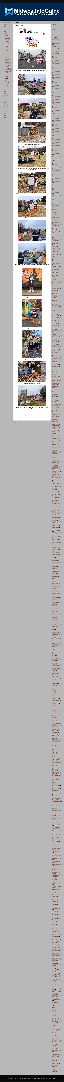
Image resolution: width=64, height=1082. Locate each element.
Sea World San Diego (56, 805)
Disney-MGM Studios (56, 380)
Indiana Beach (55, 525)
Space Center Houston (55, 929)
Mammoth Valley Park (56, 614)
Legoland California (56, 593)
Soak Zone (54, 921)
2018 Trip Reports (56, 93)
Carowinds (54, 309)
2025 (5, 26)
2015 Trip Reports (56, 85)
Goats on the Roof (56, 477)
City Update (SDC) (7, 60)
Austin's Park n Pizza (56, 243)
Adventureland (55, 220)
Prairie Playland (55, 688)
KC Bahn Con (55, 552)
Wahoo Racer (55, 996)
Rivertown (54, 705)
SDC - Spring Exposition (55, 770)
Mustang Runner (55, 637)
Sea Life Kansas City (56, 793)
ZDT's (53, 1069)
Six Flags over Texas (56, 883)
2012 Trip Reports (56, 77)
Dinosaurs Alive (55, 376)
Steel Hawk (54, 951)
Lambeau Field (55, 583)
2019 (5, 91)
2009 (5, 109)
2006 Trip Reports (56, 60)
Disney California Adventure (55, 378)
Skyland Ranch (55, 898)
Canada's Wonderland (56, 306)
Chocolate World (55, 328)
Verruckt (54, 994)
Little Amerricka (55, 597)
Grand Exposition (55, 483)
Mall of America (55, 613)
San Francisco (55, 728)
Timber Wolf (54, 974)
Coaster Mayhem (55, 344)
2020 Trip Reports (56, 99)
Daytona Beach (55, 366)
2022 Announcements (56, 184)
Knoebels (54, 573)
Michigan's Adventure (56, 619)
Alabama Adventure (56, 226)
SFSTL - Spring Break (56, 837)
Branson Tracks (55, 288)
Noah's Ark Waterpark (56, 650)
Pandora (54, 666)
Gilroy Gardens (55, 472)
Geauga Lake (55, 465)
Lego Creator (55, 589)
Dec (6, 33)
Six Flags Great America (55, 870)
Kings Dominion (55, 569)
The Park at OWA (56, 969)
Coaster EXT (55, 341)
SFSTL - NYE (55, 833)
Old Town (54, 660)
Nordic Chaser (55, 653)
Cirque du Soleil (55, 331)
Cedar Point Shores (56, 325)
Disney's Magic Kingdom (55, 392)
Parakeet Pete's (55, 668)
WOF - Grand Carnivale (55, 1022)
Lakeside (54, 581)
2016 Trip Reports (56, 88)
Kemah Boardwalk (56, 554)
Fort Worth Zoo (55, 446)
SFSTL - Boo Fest (29, 417)
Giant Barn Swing (56, 471)
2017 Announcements (56, 156)
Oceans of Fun (55, 39)
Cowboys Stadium (56, 356)
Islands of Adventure (56, 530)
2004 (5, 119)
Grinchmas (54, 485)
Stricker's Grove (55, 955)
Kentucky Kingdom (56, 562)
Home (32, 423)
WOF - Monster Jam (56, 1035)
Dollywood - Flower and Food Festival (56, 398)
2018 (5, 93)
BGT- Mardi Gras (55, 254)
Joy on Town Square (56, 536)
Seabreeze (54, 808)
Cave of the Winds (56, 317)
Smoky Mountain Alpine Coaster (55, 904)
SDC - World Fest (56, 785)
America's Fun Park (56, 231)
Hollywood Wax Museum (55, 501)
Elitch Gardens (55, 421)
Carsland (54, 312)
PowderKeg (54, 683)
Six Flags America (56, 854)
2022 (5, 31)
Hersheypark (55, 497)
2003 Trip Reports (56, 53)
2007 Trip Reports (56, 63)
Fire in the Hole (55, 438)
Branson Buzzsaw (56, 280)
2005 (5, 117)
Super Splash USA (56, 956)
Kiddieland (54, 566)
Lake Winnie (54, 579)
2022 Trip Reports (21, 417)
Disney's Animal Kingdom (55, 384)
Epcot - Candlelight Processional (56, 425)
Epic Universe (55, 430)
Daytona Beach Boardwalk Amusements (55, 369)
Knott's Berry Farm (56, 574)
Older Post (46, 423)
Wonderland (54, 1054)
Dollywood (54, 396)
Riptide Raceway (55, 700)
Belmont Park (55, 251)
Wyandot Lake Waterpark (55, 1066)
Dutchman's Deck (56, 417)
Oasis (53, 29)
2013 (5, 102)
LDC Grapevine (55, 586)
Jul (5, 78)
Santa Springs (55, 732)
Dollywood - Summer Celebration (56, 405)
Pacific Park (54, 665)
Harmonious (54, 491)
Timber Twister (55, 973)
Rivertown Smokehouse (55, 707)
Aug (6, 76)
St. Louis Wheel (55, 944)
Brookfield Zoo (55, 291)
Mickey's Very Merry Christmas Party (56, 623)
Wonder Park (55, 1052)
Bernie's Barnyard (56, 253)
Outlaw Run (54, 663)
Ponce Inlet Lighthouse (54, 681)
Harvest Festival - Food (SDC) (8, 72)
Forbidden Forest (55, 444)
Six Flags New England (55, 879)
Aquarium (54, 235)
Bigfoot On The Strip (56, 258)
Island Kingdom (55, 528)
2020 (5, 89)
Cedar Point (54, 323)
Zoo (53, 1072)
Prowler (53, 689)
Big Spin (54, 256)
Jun (6, 80)
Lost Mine (54, 600)
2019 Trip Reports (56, 96)
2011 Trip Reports (56, 74)
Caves (53, 319)
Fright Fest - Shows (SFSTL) (7, 47)
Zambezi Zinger (55, 1067)
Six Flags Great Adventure (55, 867)
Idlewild (53, 522)
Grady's (53, 481)
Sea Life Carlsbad (56, 788)
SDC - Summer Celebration (55, 777)
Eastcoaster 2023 (56, 419)
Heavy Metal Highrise (56, 494)
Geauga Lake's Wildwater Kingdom (56, 468)
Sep (6, 74)
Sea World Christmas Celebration (56, 799)
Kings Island (54, 571)
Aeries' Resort (55, 225)
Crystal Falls (54, 361)
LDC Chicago (55, 584)
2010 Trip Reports (56, 71)
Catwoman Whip (55, 315)
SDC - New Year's (56, 762)
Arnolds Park (55, 241)
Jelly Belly (54, 535)
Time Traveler (55, 976)
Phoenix (54, 671)
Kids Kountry (55, 568)
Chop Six (54, 329)
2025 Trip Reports (56, 110)
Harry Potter (54, 492)
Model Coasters (55, 624)
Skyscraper (54, 899)
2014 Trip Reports (56, 82)
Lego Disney (54, 591)
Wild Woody (54, 1005)
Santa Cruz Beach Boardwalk (56, 730)
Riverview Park (55, 709)
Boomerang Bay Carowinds (55, 273)
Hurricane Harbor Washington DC (55, 517)
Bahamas (54, 246)
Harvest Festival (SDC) (8, 66)
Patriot (53, 670)
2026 (5, 24)
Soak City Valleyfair (56, 915)
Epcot (53, 422)
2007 (5, 113)
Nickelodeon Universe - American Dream (56, 646)
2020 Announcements (56, 173)
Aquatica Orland (55, 240)
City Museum (55, 333)
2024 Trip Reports (56, 198)
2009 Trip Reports (56, 68)
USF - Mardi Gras (56, 991)
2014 (5, 100)
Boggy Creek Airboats (56, 263)
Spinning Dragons (56, 931)
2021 (5, 88)
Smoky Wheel (55, 911)
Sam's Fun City (55, 726)
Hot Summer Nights (56, 503)
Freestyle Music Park (56, 447)
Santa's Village (55, 734)
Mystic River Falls (56, 638)
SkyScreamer (55, 901)
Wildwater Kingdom (56, 1010)
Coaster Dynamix (55, 339)
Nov (6, 35)
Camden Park (55, 304)
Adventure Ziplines (56, 219)
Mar (6, 85)
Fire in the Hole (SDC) (8, 57)
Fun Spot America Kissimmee (56, 456)
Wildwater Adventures (56, 1007)
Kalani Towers (55, 547)
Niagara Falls (55, 643)
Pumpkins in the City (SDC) (8, 63)
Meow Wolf (54, 617)
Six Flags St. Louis (38, 417)
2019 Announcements (56, 167)
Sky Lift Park (55, 894)
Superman (54, 960)
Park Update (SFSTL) (7, 39)
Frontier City (54, 450)
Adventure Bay (55, 214)
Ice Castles (54, 518)
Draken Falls (55, 416)
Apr (6, 83)
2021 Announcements (56, 178)
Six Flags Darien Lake (56, 855)
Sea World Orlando (56, 801)
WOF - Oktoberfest (56, 1041)
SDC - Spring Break (56, 766)
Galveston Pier (55, 460)
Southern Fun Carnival (55, 924)
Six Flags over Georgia (55, 881)
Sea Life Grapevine (56, 790)
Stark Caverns (55, 950)
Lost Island (54, 599)
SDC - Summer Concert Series (55, 780)
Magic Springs (55, 609)
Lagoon (53, 578)
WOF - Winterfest (55, 1048)
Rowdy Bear (54, 717)
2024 (5, 28)
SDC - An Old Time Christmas (56, 742)
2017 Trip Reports (56, 91)
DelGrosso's (54, 374)
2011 (5, 106)
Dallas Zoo (54, 362)
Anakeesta (54, 234)
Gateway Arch (55, 462)
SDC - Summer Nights (57, 782)
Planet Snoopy (55, 676)
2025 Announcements (56, 202)
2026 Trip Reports (56, 209)
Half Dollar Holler (55, 486)
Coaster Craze (55, 337)
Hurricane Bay (55, 506)
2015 (5, 99)
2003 (5, 120)
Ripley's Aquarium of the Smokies (56, 696)
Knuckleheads (55, 576)
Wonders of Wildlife (56, 1056)
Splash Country (55, 936)
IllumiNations (55, 523)
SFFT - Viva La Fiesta (56, 815)
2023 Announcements (56, 189)
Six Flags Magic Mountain (55, 876)
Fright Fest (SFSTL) (7, 51)
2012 (5, 104)
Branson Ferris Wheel (56, 284)
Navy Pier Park (55, 640)
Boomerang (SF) (55, 268)
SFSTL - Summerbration (55, 841)
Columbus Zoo (55, 349)
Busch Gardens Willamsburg (55, 300)
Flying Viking (55, 442)
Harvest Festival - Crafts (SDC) (8, 69)
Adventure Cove (55, 217)
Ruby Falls (54, 719)
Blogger (54, 1078)
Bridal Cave (54, 290)
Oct (6, 37)
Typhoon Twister (55, 981)
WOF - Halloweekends (55, 1027)
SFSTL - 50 (54, 821)
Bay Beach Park (55, 248)
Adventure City (55, 215)
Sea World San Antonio (55, 804)
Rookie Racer (55, 715)
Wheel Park (54, 1002)
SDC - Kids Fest (55, 758)
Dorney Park (54, 407)
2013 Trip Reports (56, 80)
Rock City (54, 711)
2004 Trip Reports (56, 54)
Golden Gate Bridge (56, 478)
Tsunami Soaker (55, 979)
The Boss (54, 961)
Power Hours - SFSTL (56, 685)
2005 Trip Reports (56, 57)
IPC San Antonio (55, 527)
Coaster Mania (55, 342)
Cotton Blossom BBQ (56, 354)
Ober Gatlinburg (55, 657)
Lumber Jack (55, 602)
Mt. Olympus (55, 632)
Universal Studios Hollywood (56, 986)
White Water (54, 46)
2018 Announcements (56, 161)
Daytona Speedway (56, 371)
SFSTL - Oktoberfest (56, 834)
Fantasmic (54, 436)
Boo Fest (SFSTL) (7, 54)
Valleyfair (54, 993)
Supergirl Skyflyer (56, 958)
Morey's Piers (55, 626)
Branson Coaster (55, 282)
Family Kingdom (55, 435)
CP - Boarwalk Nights (56, 358)
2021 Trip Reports (56, 102)
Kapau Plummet (55, 551)
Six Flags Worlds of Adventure (56, 892)
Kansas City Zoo (55, 549)
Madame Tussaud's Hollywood (56, 608)
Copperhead (54, 352)
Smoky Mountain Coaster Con (55, 906)
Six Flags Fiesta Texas (57, 864)
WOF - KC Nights (55, 1032)
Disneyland (54, 394)
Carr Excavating (55, 310)
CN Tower (54, 334)
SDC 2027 (54, 24)
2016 (5, 97)
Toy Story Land (55, 978)
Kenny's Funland (55, 558)
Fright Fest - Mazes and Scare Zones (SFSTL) (8, 43)
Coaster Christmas (56, 336)
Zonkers (54, 1071)
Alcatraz (54, 229)
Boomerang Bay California (55, 270)
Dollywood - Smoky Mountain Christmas (56, 401)
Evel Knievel (54, 431)
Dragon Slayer (55, 414)
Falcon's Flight (55, 433)
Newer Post (18, 423)
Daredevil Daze (55, 364)
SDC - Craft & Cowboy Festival (55, 750)
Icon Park (54, 520)
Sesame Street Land (56, 810)
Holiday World (55, 498)
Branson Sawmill (55, 286)
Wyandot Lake (55, 1063)
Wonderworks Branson (55, 1060)
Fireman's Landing (56, 440)
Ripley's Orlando (55, 698)
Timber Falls (54, 971)
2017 (5, 95)
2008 (5, 111)
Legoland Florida (55, 595)
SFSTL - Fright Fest (56, 824)
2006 (5, 115)
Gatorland (54, 463)
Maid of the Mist (55, 611)
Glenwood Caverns (56, 474)
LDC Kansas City (55, 588)
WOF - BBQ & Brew (56, 1018)
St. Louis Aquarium (56, 939)
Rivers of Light (55, 703)
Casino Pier (54, 314)
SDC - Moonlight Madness (55, 760)
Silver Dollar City (55, 40)
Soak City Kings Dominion (55, 914)
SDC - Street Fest (56, 775)
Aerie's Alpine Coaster (56, 222)
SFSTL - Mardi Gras (56, 830)
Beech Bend (54, 249)
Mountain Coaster (56, 630)
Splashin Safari (55, 938)
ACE (53, 113)
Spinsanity (54, 933)
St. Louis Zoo (55, 945)
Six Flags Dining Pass (56, 858)
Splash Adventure (56, 934)
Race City (54, 691)
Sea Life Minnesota (56, 795)
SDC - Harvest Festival (55, 756)
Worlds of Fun (55, 48)
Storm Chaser (55, 953)
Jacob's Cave (55, 533)
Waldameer (54, 998)
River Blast (54, 701)
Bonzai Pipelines (55, 266)
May (6, 82)
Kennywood (54, 560)
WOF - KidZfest (55, 1034)
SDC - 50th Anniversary (54, 739)
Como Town (54, 350)
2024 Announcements (56, 195)
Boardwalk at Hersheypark (55, 261)
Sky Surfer (54, 896)
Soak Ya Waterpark (56, 918)
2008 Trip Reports (56, 66)
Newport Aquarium (56, 642)
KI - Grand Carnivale (56, 563)
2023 (5, 29)
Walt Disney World (56, 999)
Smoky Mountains (56, 908)
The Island (54, 963)
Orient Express (55, 662)
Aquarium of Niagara (56, 237)
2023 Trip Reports (56, 107)
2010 (5, 108)
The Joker (54, 965)
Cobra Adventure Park (56, 346)
